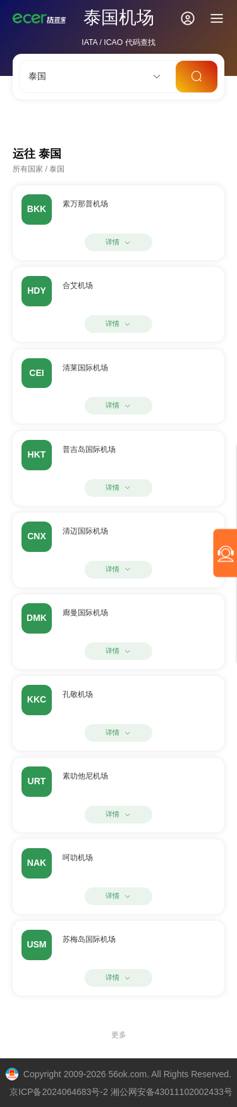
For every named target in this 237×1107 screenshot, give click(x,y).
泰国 (56, 169)
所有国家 (28, 169)
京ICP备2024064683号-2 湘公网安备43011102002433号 (121, 1092)
